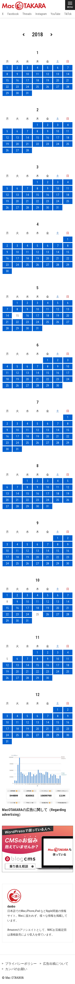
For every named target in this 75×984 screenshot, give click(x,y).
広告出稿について (55, 964)
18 (37, 80)
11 (37, 74)
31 (27, 93)
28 (67, 86)
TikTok (67, 13)
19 (47, 80)
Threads (27, 13)
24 (27, 86)
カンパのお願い (16, 969)
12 (47, 74)
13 (57, 74)
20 (57, 80)
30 (17, 93)
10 (27, 74)
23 (17, 86)
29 (7, 93)
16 (17, 80)
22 (7, 86)
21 (67, 80)
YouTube (55, 13)
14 (67, 74)
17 (27, 80)
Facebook (13, 13)
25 (37, 86)
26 (47, 86)
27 (57, 86)
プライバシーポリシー (21, 964)
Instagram (41, 13)
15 (7, 80)
